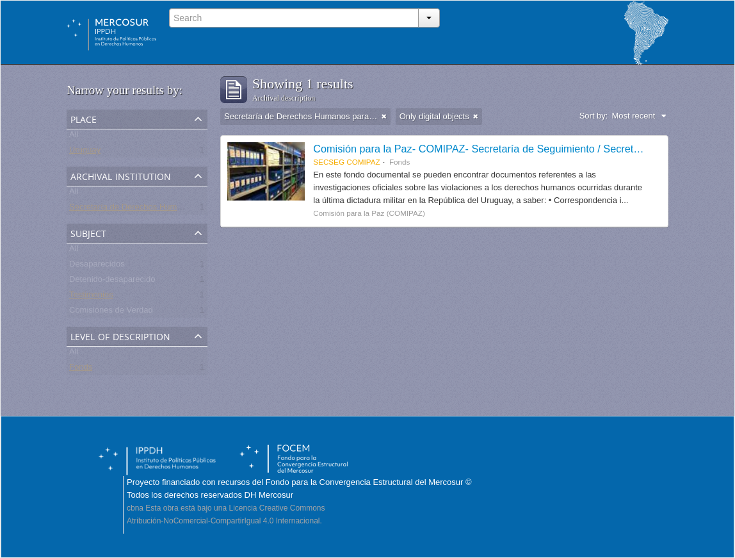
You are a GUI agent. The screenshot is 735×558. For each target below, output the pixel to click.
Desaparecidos (97, 266)
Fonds (80, 369)
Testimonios (91, 297)
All (73, 137)
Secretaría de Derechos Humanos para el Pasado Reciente (179, 209)
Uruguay (85, 152)
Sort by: (593, 115)
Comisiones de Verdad (111, 312)
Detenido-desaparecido (112, 281)
